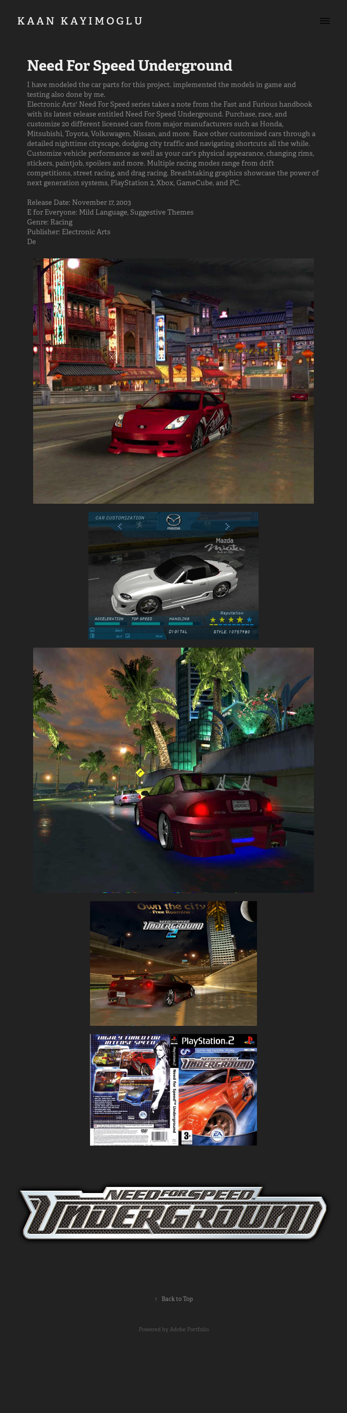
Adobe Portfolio (189, 1329)
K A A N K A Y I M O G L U (89, 20)
